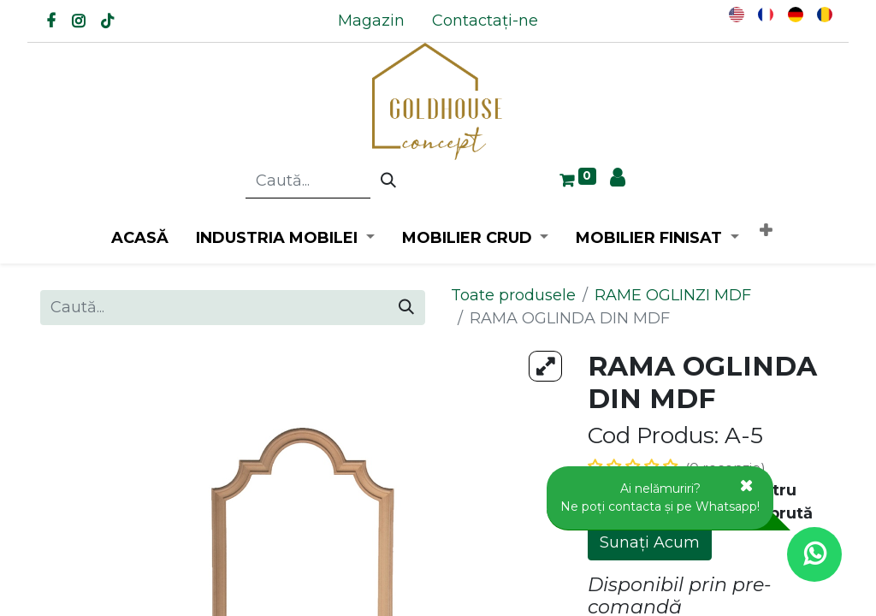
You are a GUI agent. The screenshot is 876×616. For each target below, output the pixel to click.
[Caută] (388, 181)
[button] (765, 231)
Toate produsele (513, 295)
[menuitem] (371, 21)
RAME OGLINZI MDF (673, 295)
